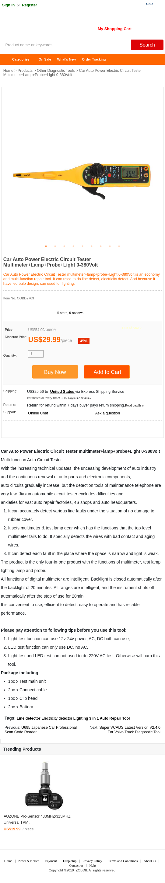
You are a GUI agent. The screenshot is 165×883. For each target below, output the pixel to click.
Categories (21, 59)
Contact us (76, 865)
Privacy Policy (92, 861)
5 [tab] (82, 246)
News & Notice (28, 861)
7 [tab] (101, 246)
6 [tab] (92, 246)
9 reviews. (76, 313)
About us (150, 861)
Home (7, 59)
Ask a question (107, 413)
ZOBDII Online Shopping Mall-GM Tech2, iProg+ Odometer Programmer (48, 27)
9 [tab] (119, 246)
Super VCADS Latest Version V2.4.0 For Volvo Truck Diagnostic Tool (130, 729)
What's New (66, 59)
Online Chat (38, 413)
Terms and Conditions (123, 861)
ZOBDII (81, 870)
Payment (51, 861)
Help (93, 865)
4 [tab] (73, 246)
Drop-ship (70, 861)
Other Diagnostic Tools (56, 70)
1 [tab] (46, 246)
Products (25, 70)
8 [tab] (110, 246)
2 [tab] (55, 246)
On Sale (45, 59)
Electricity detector (56, 718)
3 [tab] (64, 246)
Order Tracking (94, 59)
